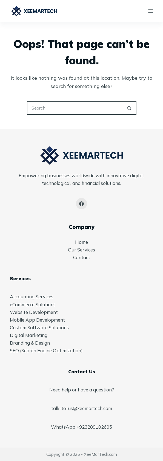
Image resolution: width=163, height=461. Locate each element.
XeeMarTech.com (100, 454)
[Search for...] (75, 108)
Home (81, 242)
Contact (81, 257)
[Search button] (129, 108)
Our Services (81, 250)
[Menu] (150, 10)
